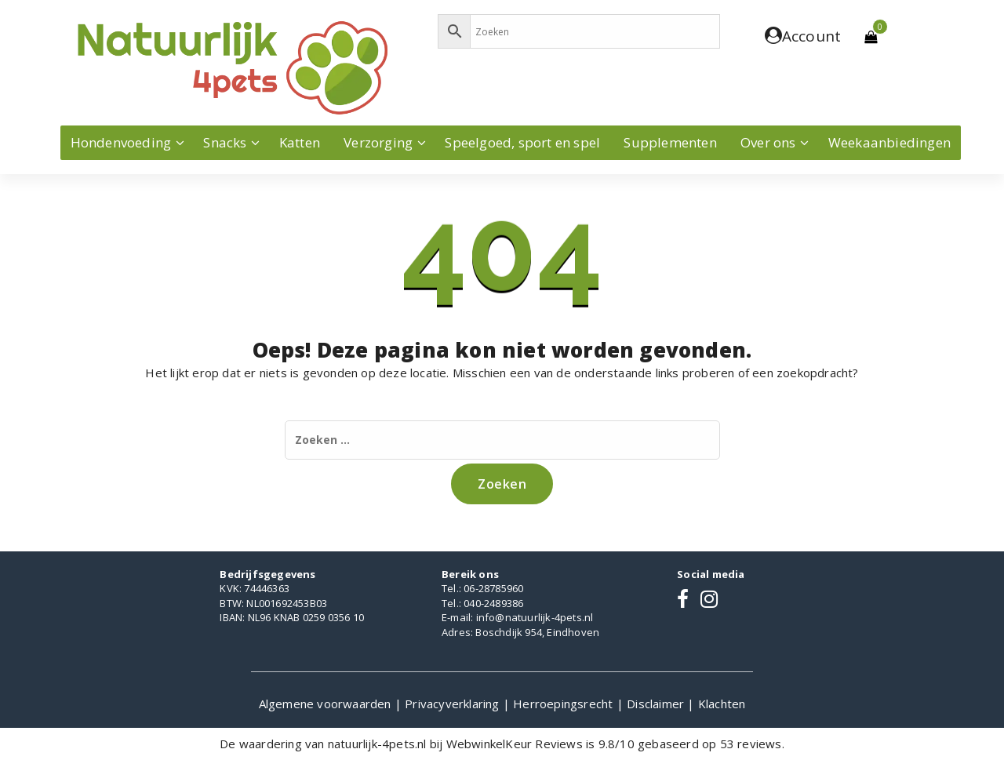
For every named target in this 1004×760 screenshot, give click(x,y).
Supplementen (670, 142)
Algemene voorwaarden (327, 703)
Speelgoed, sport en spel (522, 142)
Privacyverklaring (454, 703)
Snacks (224, 142)
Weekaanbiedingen (889, 142)
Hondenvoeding (121, 142)
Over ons (768, 142)
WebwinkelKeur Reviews (514, 743)
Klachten (722, 703)
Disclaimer (657, 703)
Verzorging (378, 142)
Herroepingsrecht (564, 703)
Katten (299, 142)
